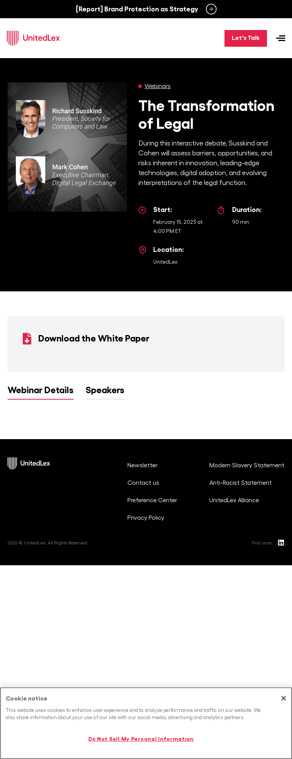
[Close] (283, 698)
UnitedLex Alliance (234, 502)
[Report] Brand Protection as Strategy (137, 9)
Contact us (143, 484)
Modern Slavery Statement (246, 467)
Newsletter (142, 467)
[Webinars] (139, 87)
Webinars (157, 87)
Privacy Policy (145, 519)
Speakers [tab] (105, 391)
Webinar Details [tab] (41, 391)
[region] (146, 723)
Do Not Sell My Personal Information (141, 739)
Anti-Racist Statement (240, 484)
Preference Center (152, 502)
